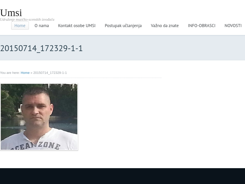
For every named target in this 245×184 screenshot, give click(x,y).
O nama (42, 25)
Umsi (11, 12)
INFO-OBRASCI (201, 25)
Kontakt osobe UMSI (77, 25)
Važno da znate (165, 25)
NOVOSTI (233, 25)
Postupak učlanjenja (123, 25)
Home (20, 25)
